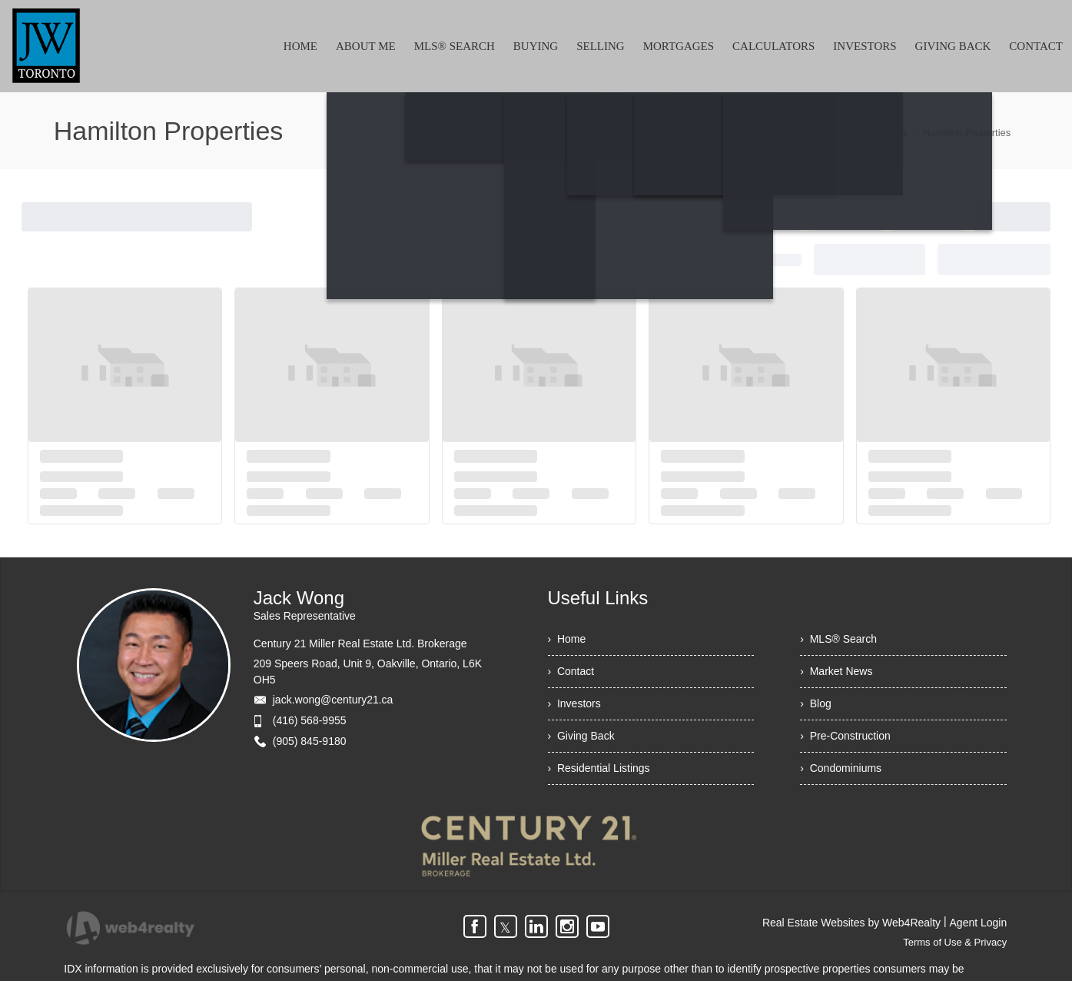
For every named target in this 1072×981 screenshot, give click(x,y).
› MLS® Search (838, 639)
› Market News (836, 671)
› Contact (571, 671)
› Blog (815, 703)
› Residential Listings (599, 768)
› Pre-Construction (845, 736)
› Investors (574, 703)
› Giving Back (581, 736)
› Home (567, 639)
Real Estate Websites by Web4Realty (851, 922)
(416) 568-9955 (310, 720)
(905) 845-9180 (310, 741)
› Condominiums (840, 768)
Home (894, 132)
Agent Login (978, 922)
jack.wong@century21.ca (333, 699)
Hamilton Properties (967, 132)
